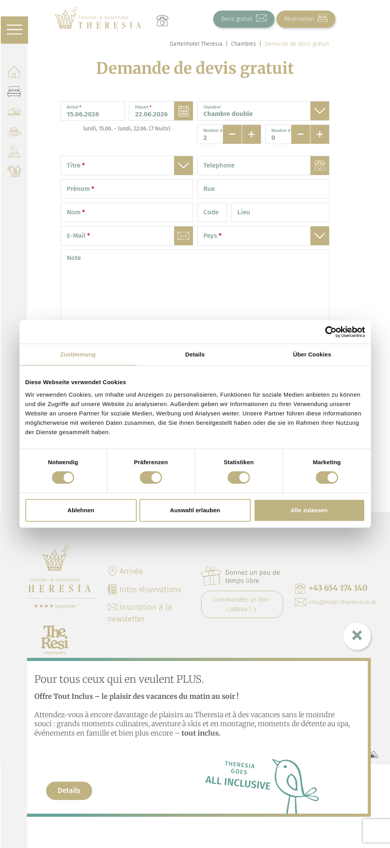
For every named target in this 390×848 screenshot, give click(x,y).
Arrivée (125, 571)
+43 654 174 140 (331, 588)
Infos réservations (144, 589)
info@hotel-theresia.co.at (335, 602)
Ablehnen (81, 510)
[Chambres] (13, 94)
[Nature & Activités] (13, 154)
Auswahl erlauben (195, 510)
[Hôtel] (13, 74)
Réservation (306, 18)
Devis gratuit (244, 18)
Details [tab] (195, 354)
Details (69, 790)
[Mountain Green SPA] (13, 134)
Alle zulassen (309, 510)
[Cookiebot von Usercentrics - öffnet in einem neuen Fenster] (331, 332)
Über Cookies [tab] (312, 354)
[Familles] (13, 174)
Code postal (212, 221)
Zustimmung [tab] (78, 354)
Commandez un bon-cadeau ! (242, 604)
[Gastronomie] (13, 114)
